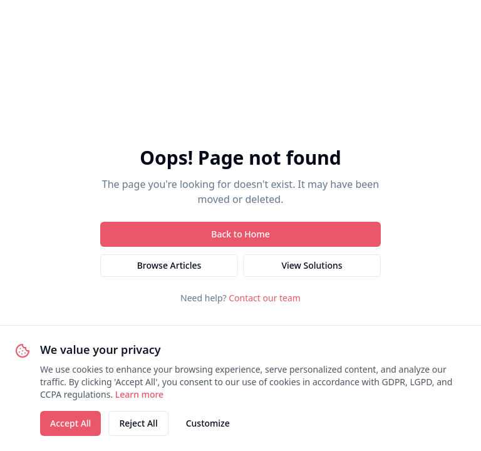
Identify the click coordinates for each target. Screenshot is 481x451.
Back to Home (240, 234)
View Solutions (311, 265)
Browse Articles (169, 265)
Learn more (139, 394)
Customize (208, 423)
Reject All (138, 423)
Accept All (70, 423)
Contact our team (265, 298)
